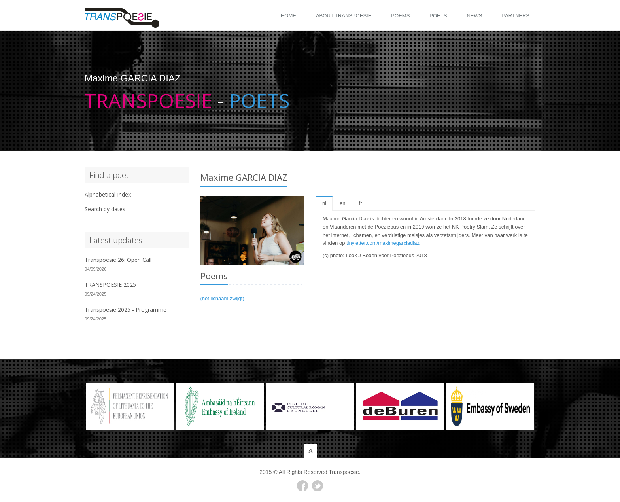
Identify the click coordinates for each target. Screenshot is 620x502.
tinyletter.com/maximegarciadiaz (383, 243)
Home (288, 16)
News (474, 16)
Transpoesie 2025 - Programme (125, 309)
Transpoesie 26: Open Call (118, 259)
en (342, 203)
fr (360, 203)
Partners (515, 16)
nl (324, 203)
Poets (438, 16)
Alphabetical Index (108, 194)
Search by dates (105, 209)
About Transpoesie (343, 16)
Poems (400, 16)
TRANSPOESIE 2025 (110, 284)
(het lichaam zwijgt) (222, 298)
